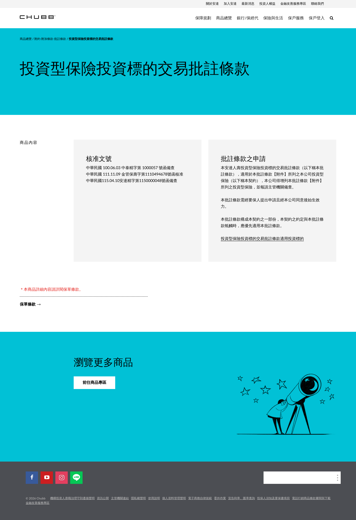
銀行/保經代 (247, 18)
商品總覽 (224, 18)
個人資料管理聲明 (174, 498)
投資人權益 (267, 3)
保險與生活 (273, 18)
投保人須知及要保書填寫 (273, 498)
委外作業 (220, 498)
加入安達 (230, 3)
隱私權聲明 (138, 498)
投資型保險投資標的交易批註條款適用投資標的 (262, 239)
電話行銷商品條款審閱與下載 (311, 498)
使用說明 (154, 498)
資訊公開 (103, 498)
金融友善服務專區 (293, 3)
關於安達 (212, 3)
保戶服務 (296, 18)
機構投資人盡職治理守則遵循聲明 (72, 498)
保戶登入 (317, 18)
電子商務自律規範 (200, 498)
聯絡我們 (317, 3)
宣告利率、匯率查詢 (241, 498)
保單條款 (28, 304)
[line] (76, 477)
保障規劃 (203, 18)
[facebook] (32, 477)
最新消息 (248, 3)
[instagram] (61, 477)
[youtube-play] (47, 477)
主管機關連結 (120, 498)
